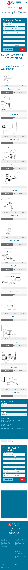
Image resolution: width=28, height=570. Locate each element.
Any (5, 28)
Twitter (18, 11)
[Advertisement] (14, 504)
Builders (17, 551)
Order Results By (4, 408)
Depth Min (4, 43)
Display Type (3, 412)
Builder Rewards (18, 553)
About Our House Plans (6, 542)
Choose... (6, 36)
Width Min (4, 39)
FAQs (2, 566)
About (17, 564)
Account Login (7, 12)
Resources (4, 564)
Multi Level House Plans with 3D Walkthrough (10, 425)
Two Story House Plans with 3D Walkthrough (13, 431)
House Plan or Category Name (8, 22)
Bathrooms (16, 26)
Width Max (15, 39)
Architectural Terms (5, 567)
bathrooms (4, 410)
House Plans (4, 539)
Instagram (19, 11)
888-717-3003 (10, 11)
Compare (23, 12)
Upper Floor (4, 414)
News (16, 566)
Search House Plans (5, 540)
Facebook (16, 11)
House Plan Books (5, 546)
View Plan (7, 92)
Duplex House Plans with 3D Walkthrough (13, 433)
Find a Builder (18, 542)
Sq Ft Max (16, 30)
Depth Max (15, 43)
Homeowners (19, 539)
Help (2, 569)
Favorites (16, 12)
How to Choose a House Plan (21, 540)
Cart (15, 13)
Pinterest (14, 11)
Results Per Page (4, 403)
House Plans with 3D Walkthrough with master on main (12, 421)
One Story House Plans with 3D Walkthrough (13, 428)
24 (2, 405)
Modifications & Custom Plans (6, 544)
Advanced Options (8, 49)
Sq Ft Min (4, 30)
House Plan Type (6, 35)
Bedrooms (4, 26)
